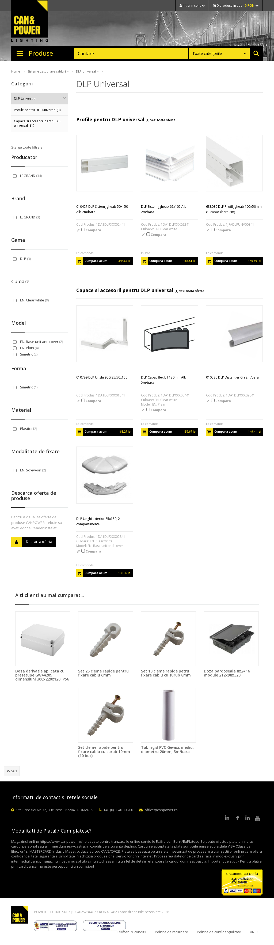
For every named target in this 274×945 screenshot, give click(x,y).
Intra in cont (192, 5)
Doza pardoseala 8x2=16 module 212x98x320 (227, 673)
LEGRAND (27, 175)
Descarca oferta (31, 542)
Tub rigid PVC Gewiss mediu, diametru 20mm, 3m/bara (167, 749)
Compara (91, 230)
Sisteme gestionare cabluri (48, 71)
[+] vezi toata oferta (160, 120)
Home (15, 71)
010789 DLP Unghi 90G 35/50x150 (101, 377)
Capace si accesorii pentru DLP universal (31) (37, 123)
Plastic (25, 428)
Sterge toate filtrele (27, 147)
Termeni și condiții (131, 931)
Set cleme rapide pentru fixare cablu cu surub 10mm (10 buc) (104, 751)
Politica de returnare (171, 931)
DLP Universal (87, 71)
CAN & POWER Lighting (29, 21)
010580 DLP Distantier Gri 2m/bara (232, 377)
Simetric (25, 354)
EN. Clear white (31, 300)
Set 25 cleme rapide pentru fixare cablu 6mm (103, 673)
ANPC (254, 931)
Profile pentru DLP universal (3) (37, 110)
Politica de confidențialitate (219, 931)
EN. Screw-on (29, 470)
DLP (22, 258)
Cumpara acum (104, 261)
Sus (12, 771)
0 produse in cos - (235, 5)
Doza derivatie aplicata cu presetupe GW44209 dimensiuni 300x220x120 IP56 (42, 675)
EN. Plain (26, 347)
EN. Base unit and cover (38, 341)
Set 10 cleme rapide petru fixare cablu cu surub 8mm (166, 673)
